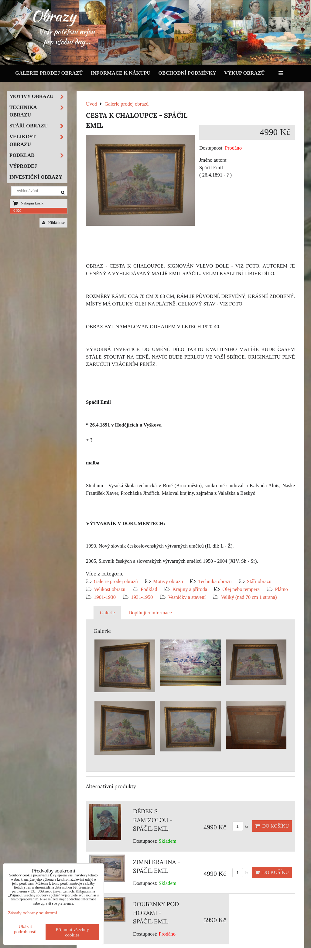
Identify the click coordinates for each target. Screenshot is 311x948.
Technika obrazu (215, 581)
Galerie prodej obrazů (49, 73)
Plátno (281, 589)
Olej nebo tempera (241, 589)
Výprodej (23, 166)
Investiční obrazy (35, 177)
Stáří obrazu (259, 581)
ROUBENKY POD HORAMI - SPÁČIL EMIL (156, 912)
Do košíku (272, 825)
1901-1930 (105, 597)
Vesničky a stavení (187, 597)
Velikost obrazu (109, 589)
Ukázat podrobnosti (25, 929)
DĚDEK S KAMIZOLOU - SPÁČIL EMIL (153, 820)
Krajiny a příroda (190, 589)
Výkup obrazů (244, 73)
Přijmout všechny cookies (72, 932)
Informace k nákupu (121, 73)
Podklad (149, 589)
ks (240, 826)
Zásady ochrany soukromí (32, 912)
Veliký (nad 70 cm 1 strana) (249, 597)
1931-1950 (142, 597)
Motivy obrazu (168, 581)
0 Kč (17, 210)
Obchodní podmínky (187, 73)
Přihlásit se (53, 223)
